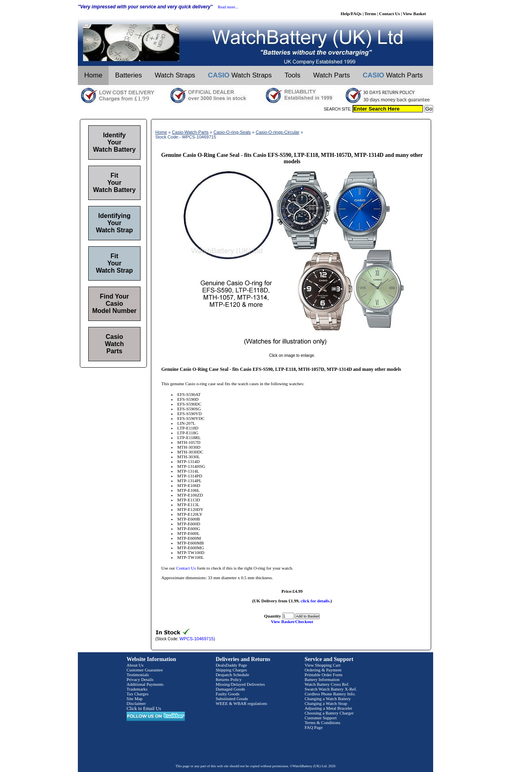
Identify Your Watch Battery (114, 142)
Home (93, 75)
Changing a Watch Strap (326, 703)
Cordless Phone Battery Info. (330, 693)
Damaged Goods (230, 689)
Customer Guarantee (145, 669)
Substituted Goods (232, 698)
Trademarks (137, 689)
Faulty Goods (228, 693)
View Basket (414, 13)
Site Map (135, 698)
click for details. (316, 600)
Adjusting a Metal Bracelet (328, 708)
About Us (135, 665)
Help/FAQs (351, 13)
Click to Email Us (144, 708)
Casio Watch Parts (114, 343)
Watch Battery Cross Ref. (327, 684)
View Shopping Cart (323, 665)
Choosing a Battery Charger (329, 713)
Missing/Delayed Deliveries (240, 684)
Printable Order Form (324, 674)
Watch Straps (174, 75)
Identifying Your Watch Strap (114, 223)
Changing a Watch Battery (328, 698)
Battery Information (322, 679)
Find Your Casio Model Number (114, 303)
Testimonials (138, 674)
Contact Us (389, 13)
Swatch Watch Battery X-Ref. (331, 689)
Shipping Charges (231, 669)
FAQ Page (314, 727)
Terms (370, 13)
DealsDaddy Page (231, 665)
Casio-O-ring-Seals (232, 132)
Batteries (128, 75)
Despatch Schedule (232, 674)
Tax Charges (138, 693)
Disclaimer (136, 703)
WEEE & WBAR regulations (241, 703)
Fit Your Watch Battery (114, 182)
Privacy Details (140, 679)
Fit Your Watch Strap (114, 263)
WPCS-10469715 (197, 638)
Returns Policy (229, 679)
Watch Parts (331, 75)
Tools (293, 75)
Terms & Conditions (323, 722)
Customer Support (321, 717)
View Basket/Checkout (292, 621)
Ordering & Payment (323, 669)
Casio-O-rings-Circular (277, 132)
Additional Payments (145, 684)
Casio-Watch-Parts (190, 132)
